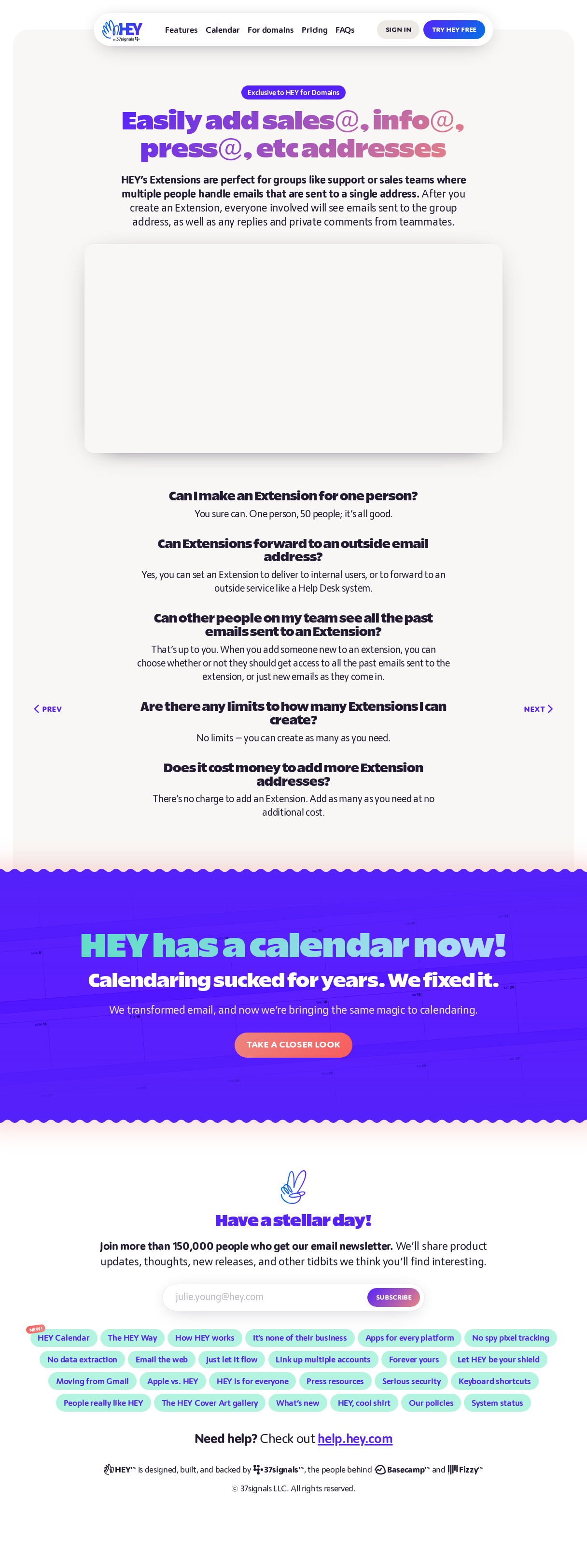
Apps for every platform (409, 1338)
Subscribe (394, 1297)
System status (497, 1403)
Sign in (398, 29)
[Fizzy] (465, 1470)
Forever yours (414, 1360)
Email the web (162, 1360)
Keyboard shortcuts (495, 1381)
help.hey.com (355, 1439)
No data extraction (82, 1360)
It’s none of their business (300, 1338)
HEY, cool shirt (364, 1403)
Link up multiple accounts (323, 1360)
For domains (271, 30)
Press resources (335, 1381)
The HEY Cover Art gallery (210, 1403)
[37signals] (278, 1470)
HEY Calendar (63, 1338)
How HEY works (205, 1338)
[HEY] (122, 31)
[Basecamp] (402, 1470)
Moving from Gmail (92, 1381)
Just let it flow (232, 1360)
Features (181, 30)
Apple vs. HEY (172, 1381)
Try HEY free (454, 29)
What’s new (298, 1403)
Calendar (223, 30)
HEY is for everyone (253, 1381)
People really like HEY (103, 1403)
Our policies (431, 1403)
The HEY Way (132, 1338)
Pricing (314, 30)
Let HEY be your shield (499, 1360)
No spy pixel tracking (510, 1338)
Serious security (411, 1381)
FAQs (345, 30)
